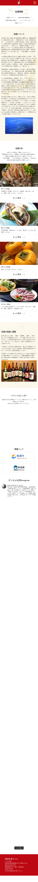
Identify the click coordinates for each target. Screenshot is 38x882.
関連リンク (18, 23)
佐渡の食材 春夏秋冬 (24, 17)
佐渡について (10, 17)
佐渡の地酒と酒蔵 (11, 20)
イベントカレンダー (25, 20)
